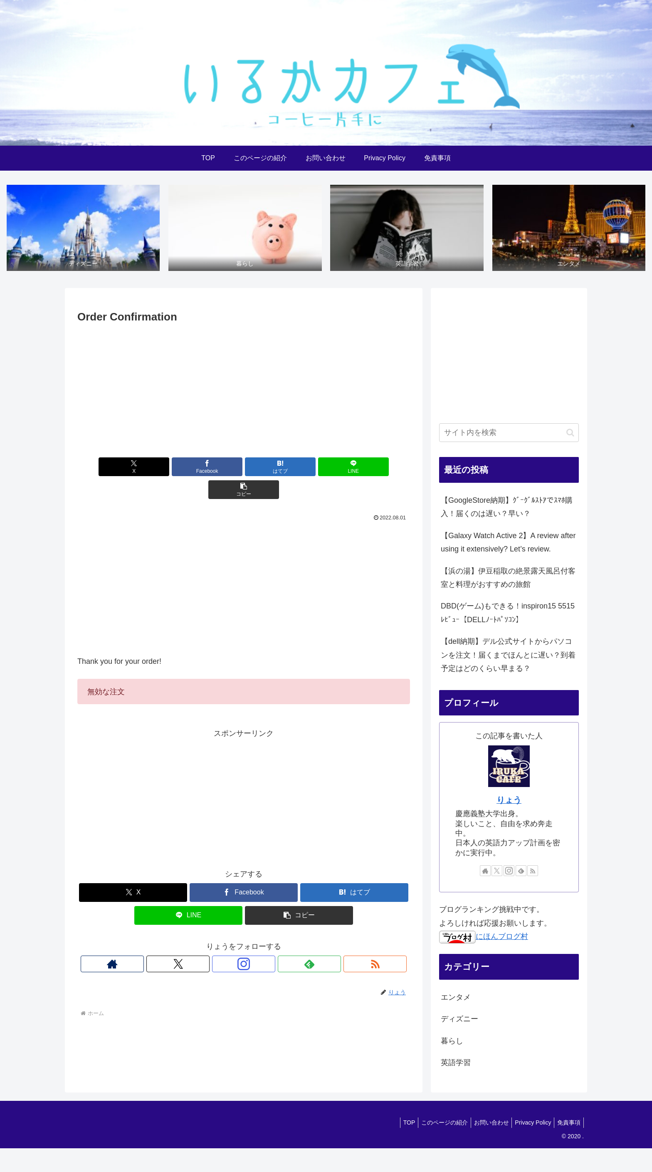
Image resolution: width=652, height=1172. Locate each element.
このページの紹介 (435, 1123)
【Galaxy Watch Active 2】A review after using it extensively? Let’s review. (508, 543)
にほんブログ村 (483, 937)
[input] (509, 433)
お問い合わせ (484, 1123)
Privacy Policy (529, 1123)
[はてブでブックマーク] (243, 467)
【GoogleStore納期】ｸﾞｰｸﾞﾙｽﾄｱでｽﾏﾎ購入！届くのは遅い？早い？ (507, 508)
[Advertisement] (243, 389)
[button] (355, 467)
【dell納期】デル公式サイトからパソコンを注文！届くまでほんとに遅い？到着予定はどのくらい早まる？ (508, 655)
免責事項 (567, 1123)
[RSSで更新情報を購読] (282, 942)
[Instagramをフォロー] (243, 942)
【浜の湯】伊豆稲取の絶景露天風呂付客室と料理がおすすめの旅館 (508, 578)
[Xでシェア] (131, 467)
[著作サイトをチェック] (205, 942)
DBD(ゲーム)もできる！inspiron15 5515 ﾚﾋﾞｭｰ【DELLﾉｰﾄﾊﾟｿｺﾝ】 (508, 613)
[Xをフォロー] (224, 942)
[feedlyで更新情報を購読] (262, 942)
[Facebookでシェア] (188, 467)
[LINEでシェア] (299, 467)
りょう (508, 800)
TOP (397, 1123)
